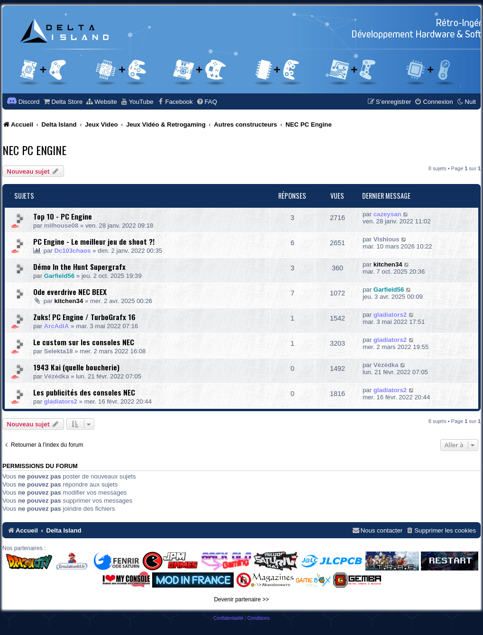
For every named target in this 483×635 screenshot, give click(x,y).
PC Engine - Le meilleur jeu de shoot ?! (94, 241)
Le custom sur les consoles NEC (83, 342)
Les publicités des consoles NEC (84, 392)
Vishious (387, 239)
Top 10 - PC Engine (62, 216)
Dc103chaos (72, 250)
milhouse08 (61, 225)
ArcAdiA (56, 326)
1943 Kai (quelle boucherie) (76, 367)
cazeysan (387, 214)
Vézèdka (56, 376)
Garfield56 (59, 275)
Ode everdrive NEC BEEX (70, 291)
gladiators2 (390, 314)
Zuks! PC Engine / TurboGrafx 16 (84, 316)
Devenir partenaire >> (241, 599)
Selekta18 (58, 351)
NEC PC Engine (34, 149)
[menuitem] (62, 102)
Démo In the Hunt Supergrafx (79, 266)
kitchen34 (388, 264)
